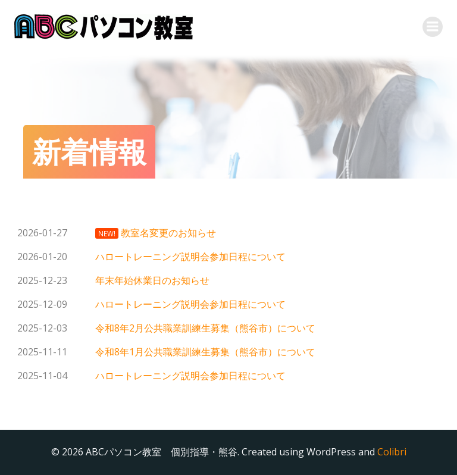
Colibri (391, 451)
